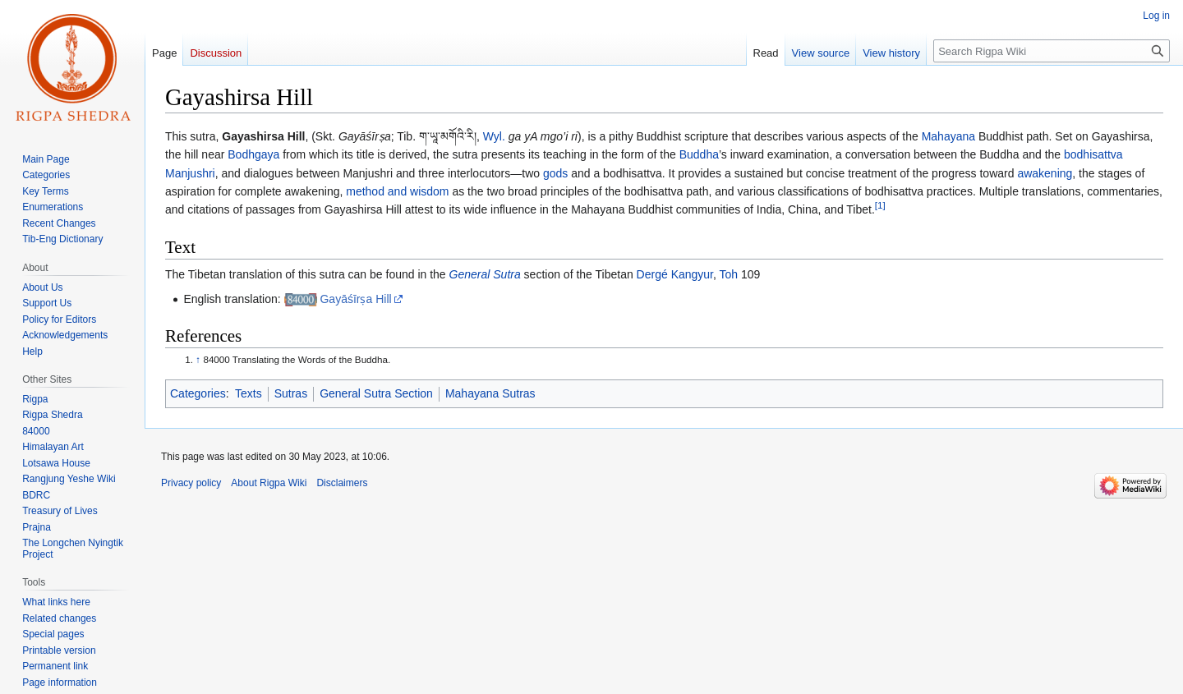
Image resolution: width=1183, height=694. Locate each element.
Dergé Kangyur (675, 274)
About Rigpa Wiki (268, 483)
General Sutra (485, 274)
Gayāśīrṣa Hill (355, 299)
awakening (1044, 173)
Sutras (290, 393)
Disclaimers (341, 483)
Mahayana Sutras (490, 393)
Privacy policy (191, 483)
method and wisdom (397, 191)
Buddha (699, 154)
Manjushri (190, 173)
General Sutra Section (376, 393)
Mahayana (948, 136)
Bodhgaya (253, 154)
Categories (198, 393)
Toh (729, 274)
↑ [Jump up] (198, 359)
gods (555, 173)
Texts (248, 393)
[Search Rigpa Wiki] (1051, 50)
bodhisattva (1093, 154)
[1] (880, 205)
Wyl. (494, 136)
